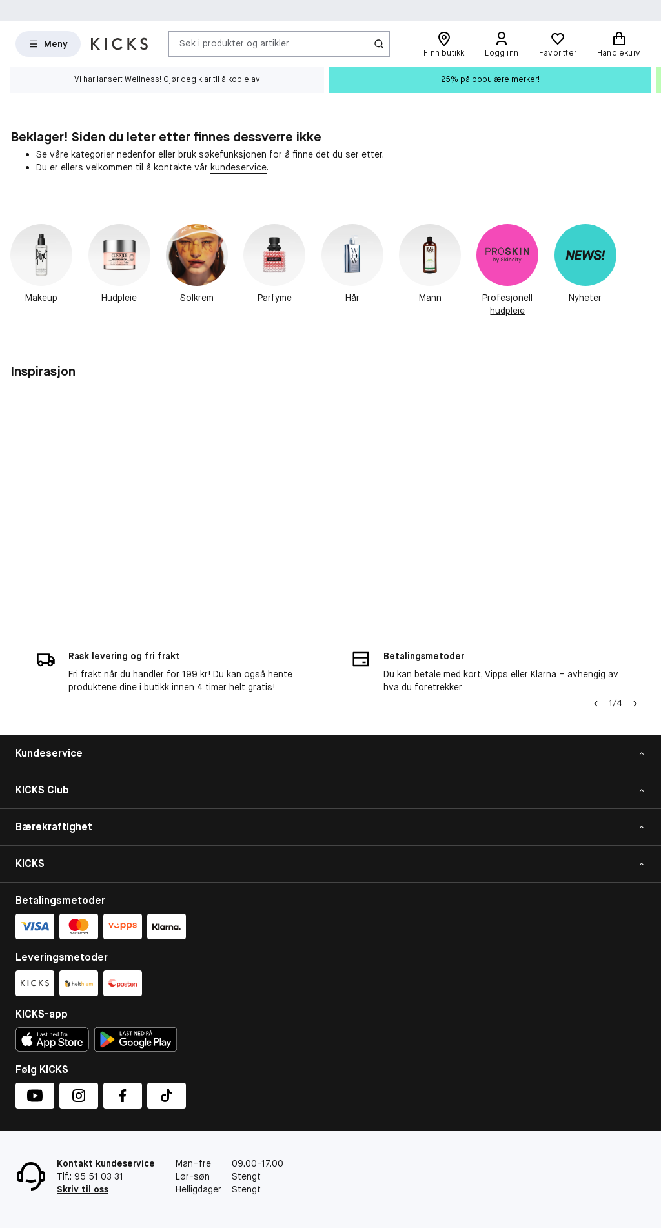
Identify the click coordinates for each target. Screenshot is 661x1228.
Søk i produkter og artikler (234, 43)
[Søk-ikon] (379, 44)
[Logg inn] (502, 44)
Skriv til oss (82, 1189)
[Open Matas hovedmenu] (48, 44)
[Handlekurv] (619, 44)
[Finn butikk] (443, 44)
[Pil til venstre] (595, 703)
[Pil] (635, 703)
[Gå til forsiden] (119, 44)
